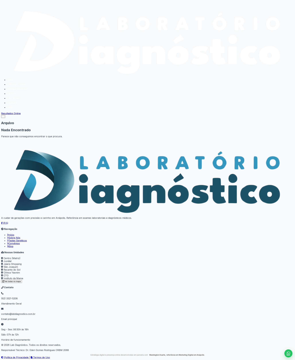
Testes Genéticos (17, 240)
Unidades (12, 102)
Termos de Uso (40, 357)
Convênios (13, 243)
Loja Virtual (13, 98)
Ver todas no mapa (11, 281)
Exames (11, 93)
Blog (9, 107)
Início (10, 79)
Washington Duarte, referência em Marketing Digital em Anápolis (176, 355)
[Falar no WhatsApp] (288, 353)
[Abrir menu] (3, 116)
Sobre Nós (13, 237)
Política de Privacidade (15, 357)
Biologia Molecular (17, 89)
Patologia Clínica (16, 84)
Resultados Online (11, 113)
